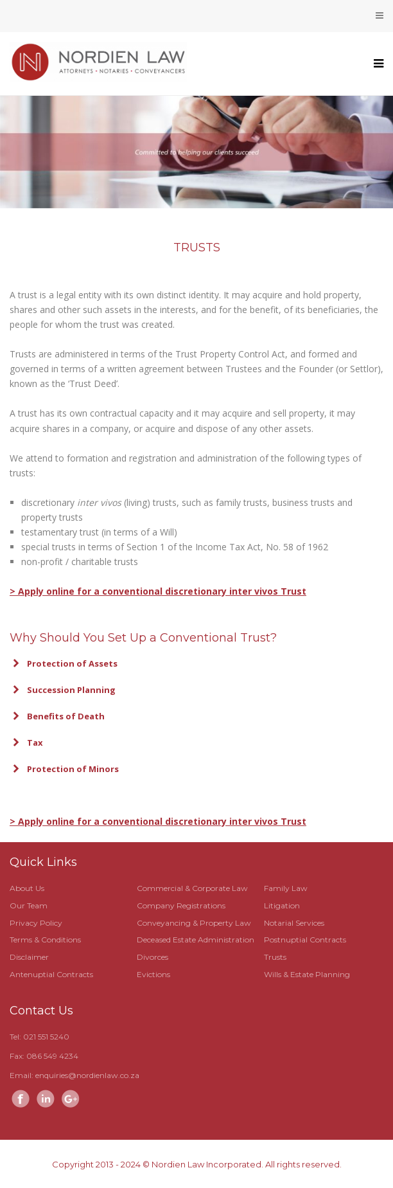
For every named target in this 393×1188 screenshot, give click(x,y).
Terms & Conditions (45, 939)
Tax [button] (26, 742)
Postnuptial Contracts (305, 939)
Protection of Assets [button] (64, 663)
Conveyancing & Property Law (194, 923)
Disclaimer (29, 957)
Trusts (275, 957)
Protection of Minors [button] (64, 768)
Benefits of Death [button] (57, 716)
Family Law (286, 888)
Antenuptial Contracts (51, 974)
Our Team (29, 905)
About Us (27, 888)
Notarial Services (294, 923)
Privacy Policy (36, 923)
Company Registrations (181, 905)
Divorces (152, 957)
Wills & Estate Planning (307, 974)
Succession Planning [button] (63, 689)
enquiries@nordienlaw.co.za (87, 1075)
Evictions (153, 974)
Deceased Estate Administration (195, 939)
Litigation (282, 905)
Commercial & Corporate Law (192, 888)
